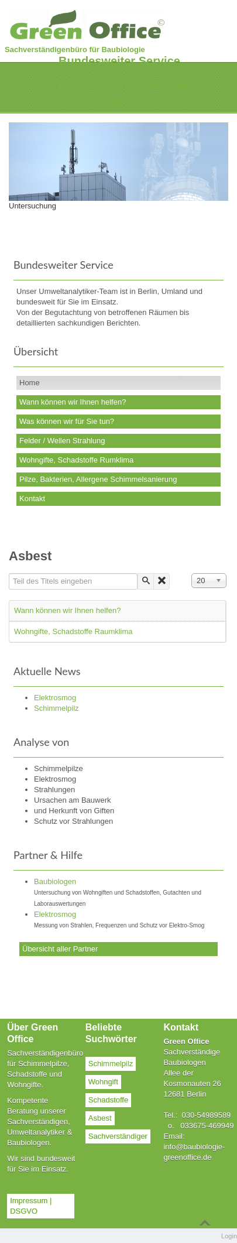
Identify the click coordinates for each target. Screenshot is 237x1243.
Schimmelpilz (110, 1063)
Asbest (100, 1118)
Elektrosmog (55, 914)
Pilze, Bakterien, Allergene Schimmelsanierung (98, 479)
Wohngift (103, 1081)
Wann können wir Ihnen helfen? (72, 402)
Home (29, 382)
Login (229, 1235)
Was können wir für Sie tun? (66, 421)
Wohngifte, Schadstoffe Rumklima (76, 460)
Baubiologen (55, 881)
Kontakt (32, 498)
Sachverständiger (117, 1136)
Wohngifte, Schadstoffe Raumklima (73, 631)
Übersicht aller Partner (60, 948)
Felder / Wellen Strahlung (62, 440)
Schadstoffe (108, 1099)
